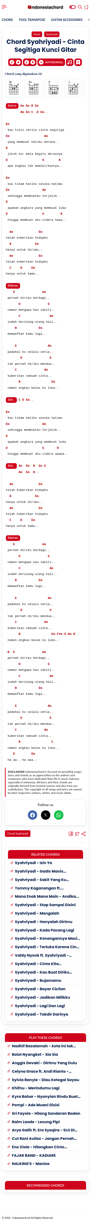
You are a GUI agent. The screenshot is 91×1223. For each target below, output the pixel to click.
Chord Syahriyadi (17, 832)
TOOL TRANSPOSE (32, 20)
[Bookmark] (78, 62)
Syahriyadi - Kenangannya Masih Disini (47, 937)
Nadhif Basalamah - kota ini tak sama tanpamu (42, 1045)
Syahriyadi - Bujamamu (38, 979)
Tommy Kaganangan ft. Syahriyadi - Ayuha (38, 887)
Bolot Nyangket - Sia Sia (35, 1053)
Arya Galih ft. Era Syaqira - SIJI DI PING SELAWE (43, 1129)
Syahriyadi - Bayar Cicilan (40, 988)
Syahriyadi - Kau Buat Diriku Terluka (42, 971)
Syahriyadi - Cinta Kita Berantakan (37, 962)
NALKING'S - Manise (31, 1162)
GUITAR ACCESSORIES (67, 20)
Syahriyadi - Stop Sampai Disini (45, 903)
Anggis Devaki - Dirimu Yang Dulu (44, 1062)
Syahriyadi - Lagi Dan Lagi (40, 1004)
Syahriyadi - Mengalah (37, 912)
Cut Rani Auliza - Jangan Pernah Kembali (43, 1137)
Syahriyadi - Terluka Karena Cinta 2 (47, 945)
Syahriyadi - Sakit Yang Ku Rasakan (40, 878)
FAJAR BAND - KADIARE (34, 1154)
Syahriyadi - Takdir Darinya (41, 1013)
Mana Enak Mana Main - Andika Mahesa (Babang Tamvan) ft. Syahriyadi (45, 895)
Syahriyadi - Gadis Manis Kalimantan (39, 870)
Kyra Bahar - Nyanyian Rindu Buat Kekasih (45, 1095)
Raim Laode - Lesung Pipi (36, 1120)
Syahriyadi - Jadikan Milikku (42, 996)
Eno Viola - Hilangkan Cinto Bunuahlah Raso (38, 1146)
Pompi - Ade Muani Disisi (36, 1104)
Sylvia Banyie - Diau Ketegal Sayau (45, 1078)
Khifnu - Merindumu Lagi (36, 1087)
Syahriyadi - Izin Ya (33, 861)
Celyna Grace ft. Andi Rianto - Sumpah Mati (40, 1070)
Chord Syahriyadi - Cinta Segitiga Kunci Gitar (45, 46)
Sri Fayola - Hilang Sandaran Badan (46, 1112)
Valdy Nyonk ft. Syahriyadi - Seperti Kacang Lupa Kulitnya (43, 954)
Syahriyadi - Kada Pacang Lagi (44, 929)
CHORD (7, 20)
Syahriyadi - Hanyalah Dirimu (44, 920)
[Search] (80, 7)
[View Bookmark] (86, 8)
